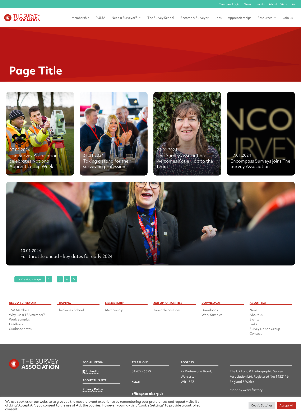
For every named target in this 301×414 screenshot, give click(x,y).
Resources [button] (267, 18)
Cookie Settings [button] (261, 405)
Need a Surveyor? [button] (126, 18)
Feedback (16, 324)
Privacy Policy (93, 389)
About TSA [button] (278, 4)
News (247, 4)
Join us (288, 18)
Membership (80, 18)
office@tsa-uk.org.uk (147, 394)
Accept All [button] (286, 405)
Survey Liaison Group (265, 329)
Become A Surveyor (194, 18)
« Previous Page (30, 279)
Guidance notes (20, 329)
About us (256, 315)
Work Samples (19, 319)
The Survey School (160, 18)
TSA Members (19, 310)
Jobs (218, 18)
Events (260, 4)
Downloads (210, 310)
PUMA (100, 18)
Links (253, 324)
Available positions (166, 310)
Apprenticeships (239, 18)
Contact (256, 333)
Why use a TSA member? (27, 315)
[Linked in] (293, 4)
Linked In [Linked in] (91, 371)
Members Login (229, 4)
